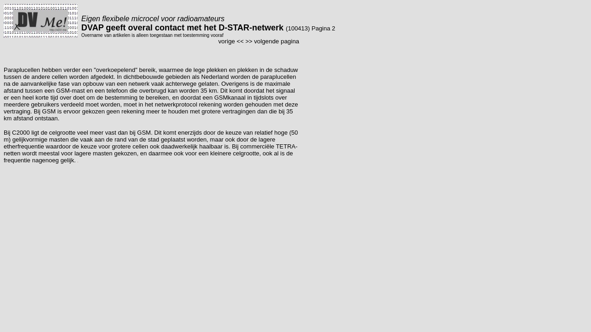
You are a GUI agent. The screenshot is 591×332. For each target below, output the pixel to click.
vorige (226, 41)
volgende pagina (276, 41)
